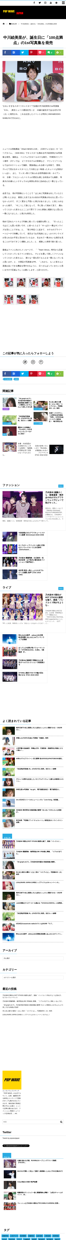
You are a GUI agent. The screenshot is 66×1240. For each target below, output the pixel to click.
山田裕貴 (29, 1191)
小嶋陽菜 (27, 1169)
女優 (30, 1212)
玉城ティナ (33, 1198)
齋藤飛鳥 (10, 1205)
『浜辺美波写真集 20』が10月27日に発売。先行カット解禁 (36, 698)
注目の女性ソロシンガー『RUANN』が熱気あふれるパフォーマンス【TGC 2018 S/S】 (41, 450)
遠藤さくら (40, 1183)
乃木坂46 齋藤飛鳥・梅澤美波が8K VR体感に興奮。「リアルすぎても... (39, 782)
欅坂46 (24, 1212)
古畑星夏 (24, 1183)
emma (4, 1169)
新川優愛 (13, 1198)
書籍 (16, 379)
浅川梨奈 (57, 1176)
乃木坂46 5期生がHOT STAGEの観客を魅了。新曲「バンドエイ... (38, 771)
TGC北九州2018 (7, 1187)
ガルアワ (58, 1209)
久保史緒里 (22, 1176)
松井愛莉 (23, 1165)
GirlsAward (53, 1212)
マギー (19, 1169)
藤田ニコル (36, 1172)
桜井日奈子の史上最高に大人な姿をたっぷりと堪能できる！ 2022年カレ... (39, 658)
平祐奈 (13, 1209)
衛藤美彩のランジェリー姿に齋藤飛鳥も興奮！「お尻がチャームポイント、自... (40, 1123)
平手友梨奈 (40, 1180)
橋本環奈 (31, 1180)
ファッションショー (14, 1216)
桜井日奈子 (50, 1183)
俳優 (3, 1205)
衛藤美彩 (23, 1180)
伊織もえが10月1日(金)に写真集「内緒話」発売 (32, 667)
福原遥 (34, 1169)
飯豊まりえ (37, 1201)
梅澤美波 (5, 1198)
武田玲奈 (56, 1165)
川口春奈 (57, 1180)
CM (43, 1209)
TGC (60, 1212)
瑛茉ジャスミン (7, 1172)
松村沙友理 (36, 1205)
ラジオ (17, 1183)
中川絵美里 (8, 379)
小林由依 (48, 1165)
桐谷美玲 (47, 1187)
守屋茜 (21, 1194)
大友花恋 (45, 1172)
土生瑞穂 (52, 1205)
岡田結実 (49, 1180)
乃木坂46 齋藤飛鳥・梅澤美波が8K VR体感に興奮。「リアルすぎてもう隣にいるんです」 (33, 931)
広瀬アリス (14, 1180)
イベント (5, 1209)
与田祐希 (55, 1187)
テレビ (61, 1191)
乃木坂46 (44, 1212)
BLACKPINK (45, 1191)
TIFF (53, 1198)
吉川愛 (36, 1191)
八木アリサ (14, 1165)
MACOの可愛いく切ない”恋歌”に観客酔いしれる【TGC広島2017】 (40, 1100)
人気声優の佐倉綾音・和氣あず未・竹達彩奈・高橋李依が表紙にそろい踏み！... (39, 679)
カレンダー (44, 1194)
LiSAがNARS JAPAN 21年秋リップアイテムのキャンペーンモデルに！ (26, 944)
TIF (27, 1209)
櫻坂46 (32, 1183)
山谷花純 (39, 1165)
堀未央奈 (13, 1194)
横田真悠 (53, 1172)
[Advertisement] (33, 133)
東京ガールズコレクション (11, 1212)
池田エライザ (37, 1187)
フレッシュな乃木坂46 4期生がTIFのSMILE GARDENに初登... (38, 1132)
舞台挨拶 (50, 1209)
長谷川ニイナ (23, 1198)
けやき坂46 (26, 1205)
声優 (29, 1176)
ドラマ (18, 1205)
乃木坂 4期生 (6, 1191)
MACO (57, 1169)
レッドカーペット (8, 1201)
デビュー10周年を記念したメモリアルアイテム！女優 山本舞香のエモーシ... (39, 710)
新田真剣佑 (26, 1172)
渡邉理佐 (56, 1201)
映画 (31, 1209)
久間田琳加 (47, 1201)
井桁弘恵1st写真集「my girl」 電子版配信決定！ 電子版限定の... (38, 719)
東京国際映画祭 (44, 1198)
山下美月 (18, 1187)
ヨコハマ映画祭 (7, 1183)
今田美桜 (5, 1194)
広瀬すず (18, 1172)
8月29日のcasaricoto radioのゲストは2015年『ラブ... (34, 853)
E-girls (14, 1176)
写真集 (37, 1209)
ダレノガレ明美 (18, 1191)
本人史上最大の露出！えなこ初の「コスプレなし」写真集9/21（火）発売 (39, 803)
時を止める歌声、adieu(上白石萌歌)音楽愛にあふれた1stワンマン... (39, 863)
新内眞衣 (42, 1169)
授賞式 (44, 1205)
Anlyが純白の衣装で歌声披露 (27, 1111)
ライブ (36, 1212)
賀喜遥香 (53, 1194)
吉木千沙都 (27, 1187)
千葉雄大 (5, 1180)
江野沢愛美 (6, 1176)
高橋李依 (5, 1165)
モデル (60, 1194)
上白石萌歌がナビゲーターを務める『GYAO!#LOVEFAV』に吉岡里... (39, 832)
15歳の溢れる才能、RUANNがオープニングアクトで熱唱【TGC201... (36, 1091)
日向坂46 (60, 1205)
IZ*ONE (54, 1191)
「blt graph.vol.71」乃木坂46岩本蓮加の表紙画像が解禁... (36, 791)
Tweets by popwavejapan (11, 1068)
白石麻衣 (20, 1209)
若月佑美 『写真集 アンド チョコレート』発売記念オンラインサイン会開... (39, 751)
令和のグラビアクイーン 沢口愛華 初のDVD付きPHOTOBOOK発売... (39, 688)
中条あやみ (20, 1201)
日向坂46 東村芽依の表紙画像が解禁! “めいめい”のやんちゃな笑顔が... (38, 740)
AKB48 (28, 1194)
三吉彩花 (29, 1201)
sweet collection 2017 (45, 1176)
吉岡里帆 (35, 1194)
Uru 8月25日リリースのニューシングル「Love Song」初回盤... (37, 729)
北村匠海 (12, 1169)
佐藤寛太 (31, 1165)
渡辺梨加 (50, 1169)
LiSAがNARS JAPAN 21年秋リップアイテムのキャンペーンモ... (38, 812)
